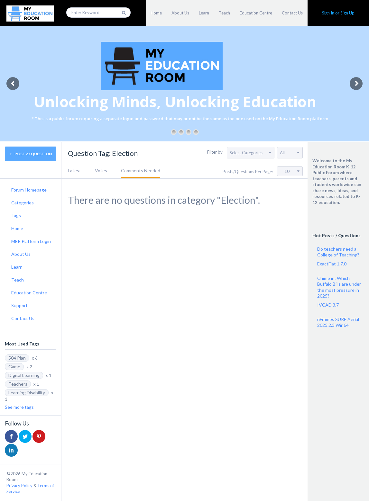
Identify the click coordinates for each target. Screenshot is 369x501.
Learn (204, 12)
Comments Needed (140, 170)
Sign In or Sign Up (338, 12)
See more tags (19, 407)
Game (14, 366)
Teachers (17, 384)
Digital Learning (24, 375)
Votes (101, 170)
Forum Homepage (29, 189)
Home (156, 12)
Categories (22, 202)
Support (19, 305)
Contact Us (292, 12)
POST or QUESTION (31, 153)
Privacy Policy (19, 485)
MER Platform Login (31, 241)
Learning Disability (26, 392)
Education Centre (256, 12)
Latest (74, 170)
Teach (224, 12)
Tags (16, 215)
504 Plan (17, 358)
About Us (180, 12)
